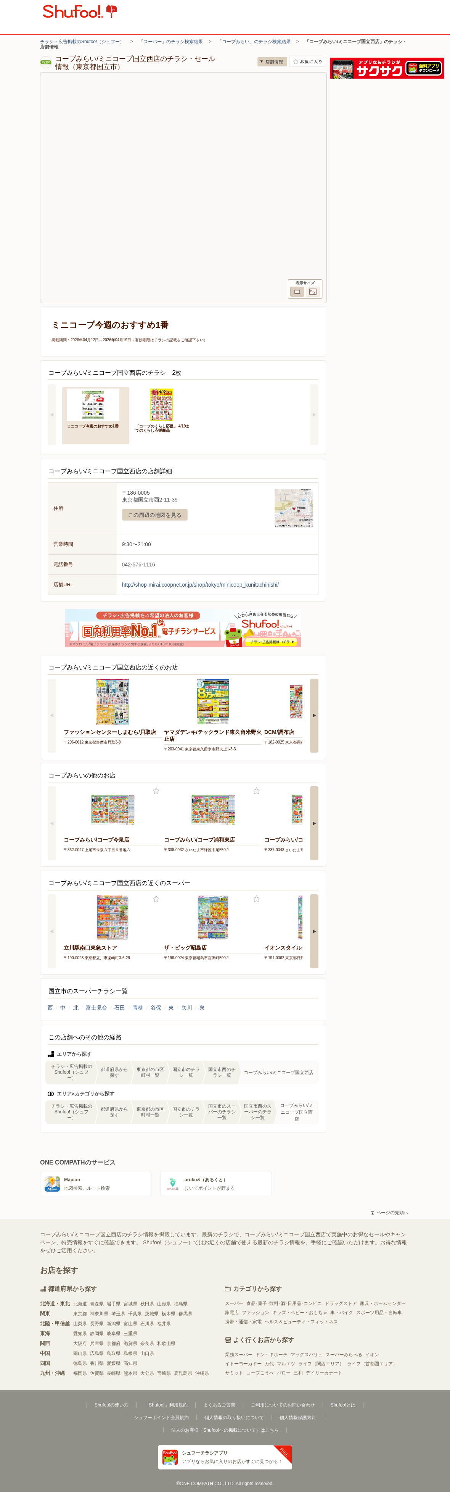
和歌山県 (166, 1343)
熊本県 (130, 1373)
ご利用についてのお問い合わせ (283, 1405)
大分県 (147, 1373)
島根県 (130, 1353)
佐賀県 (97, 1373)
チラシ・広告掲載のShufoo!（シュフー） (82, 41)
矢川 (187, 1008)
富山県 (130, 1323)
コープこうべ (260, 1373)
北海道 (80, 1304)
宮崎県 (164, 1373)
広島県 (97, 1353)
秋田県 (147, 1304)
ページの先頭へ (389, 1212)
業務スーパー (238, 1354)
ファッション (255, 1312)
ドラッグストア (341, 1303)
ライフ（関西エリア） (321, 1363)
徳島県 (80, 1363)
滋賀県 (130, 1343)
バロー (284, 1373)
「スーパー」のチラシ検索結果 (171, 41)
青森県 (97, 1304)
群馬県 (185, 1313)
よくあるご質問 (219, 1405)
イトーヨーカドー (243, 1363)
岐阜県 (114, 1333)
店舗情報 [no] (272, 61)
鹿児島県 (183, 1373)
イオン (372, 1354)
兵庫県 (97, 1343)
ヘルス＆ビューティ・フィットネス (301, 1321)
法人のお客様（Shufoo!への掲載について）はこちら (224, 1430)
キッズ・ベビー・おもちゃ (299, 1312)
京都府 (114, 1343)
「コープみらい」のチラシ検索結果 (254, 41)
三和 (298, 1373)
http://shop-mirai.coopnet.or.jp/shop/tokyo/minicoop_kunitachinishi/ (200, 585)
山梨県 (80, 1323)
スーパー (234, 1303)
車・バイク (341, 1312)
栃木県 (168, 1313)
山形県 (164, 1304)
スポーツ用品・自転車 (379, 1312)
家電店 (232, 1312)
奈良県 (147, 1343)
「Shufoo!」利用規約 (165, 1405)
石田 (119, 1008)
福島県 (181, 1304)
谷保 (156, 1008)
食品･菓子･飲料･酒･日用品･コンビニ (284, 1303)
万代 (269, 1363)
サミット (234, 1373)
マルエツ (286, 1363)
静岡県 (97, 1333)
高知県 (130, 1363)
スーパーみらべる (344, 1354)
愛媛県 (114, 1363)
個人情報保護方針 (298, 1417)
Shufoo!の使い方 (112, 1405)
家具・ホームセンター (383, 1303)
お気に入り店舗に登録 (307, 61)
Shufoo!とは (343, 1405)
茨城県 (152, 1313)
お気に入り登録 (156, 791)
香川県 (97, 1363)
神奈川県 (99, 1313)
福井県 (164, 1323)
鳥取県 (114, 1353)
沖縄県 (202, 1373)
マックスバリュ (307, 1354)
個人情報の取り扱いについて (234, 1417)
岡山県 (80, 1353)
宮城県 (130, 1304)
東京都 (80, 1313)
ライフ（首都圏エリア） (372, 1363)
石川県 (147, 1323)
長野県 (97, 1323)
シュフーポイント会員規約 (161, 1417)
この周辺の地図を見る (155, 515)
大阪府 (80, 1343)
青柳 (138, 1008)
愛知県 (80, 1333)
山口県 (147, 1353)
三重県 (130, 1333)
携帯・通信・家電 (243, 1321)
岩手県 (114, 1304)
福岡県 (80, 1373)
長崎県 (114, 1373)
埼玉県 (118, 1313)
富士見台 (96, 1008)
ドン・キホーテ (272, 1354)
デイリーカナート (324, 1373)
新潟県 (114, 1323)
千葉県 (135, 1313)
